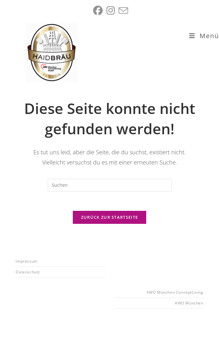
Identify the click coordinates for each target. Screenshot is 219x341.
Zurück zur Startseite (109, 217)
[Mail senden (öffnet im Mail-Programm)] (122, 10)
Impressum (26, 261)
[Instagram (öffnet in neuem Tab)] (111, 10)
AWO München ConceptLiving (175, 292)
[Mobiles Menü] (204, 35)
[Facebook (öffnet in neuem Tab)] (98, 10)
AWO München (189, 303)
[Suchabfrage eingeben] (110, 185)
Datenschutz (28, 272)
